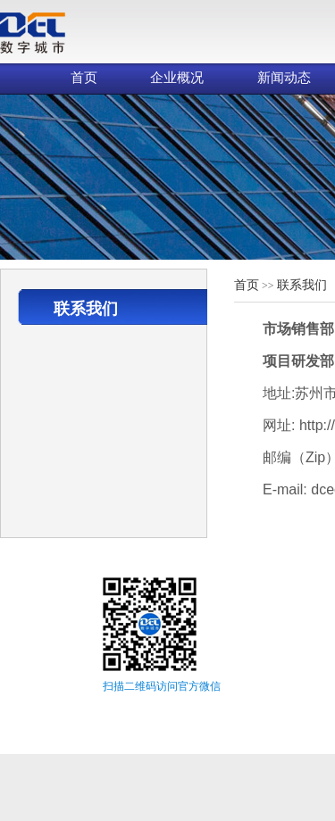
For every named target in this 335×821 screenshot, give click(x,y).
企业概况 (177, 77)
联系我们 (302, 285)
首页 (84, 77)
